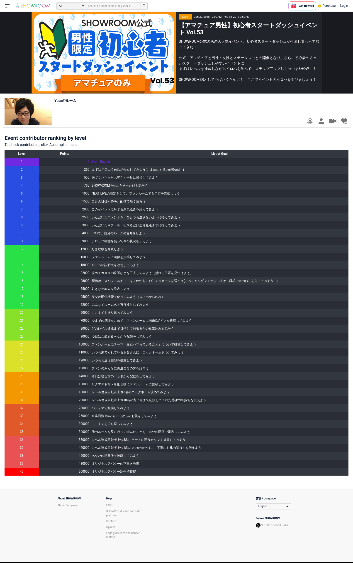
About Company (67, 505)
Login (344, 5)
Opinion (111, 527)
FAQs (109, 505)
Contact (111, 521)
